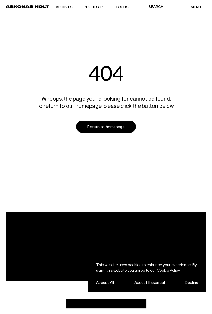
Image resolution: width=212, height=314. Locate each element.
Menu (198, 6)
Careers (141, 224)
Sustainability (106, 230)
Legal (98, 237)
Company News (67, 224)
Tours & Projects (29, 230)
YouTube (105, 293)
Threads (68, 293)
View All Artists (27, 224)
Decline (191, 282)
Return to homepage (106, 126)
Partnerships (25, 237)
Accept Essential (149, 282)
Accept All (105, 282)
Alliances (102, 224)
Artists (64, 6)
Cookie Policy (168, 270)
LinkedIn (62, 299)
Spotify (44, 299)
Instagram (47, 293)
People (60, 230)
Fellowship (63, 237)
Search (155, 6)
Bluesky (87, 293)
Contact (141, 230)
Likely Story (146, 298)
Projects (94, 6)
